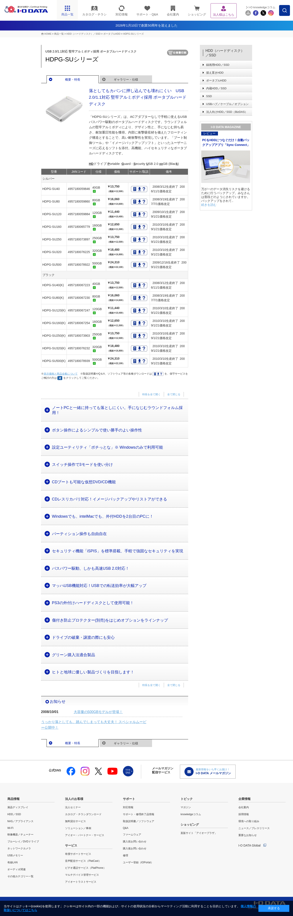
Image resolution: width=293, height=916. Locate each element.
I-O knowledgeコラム (262, 7)
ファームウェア (132, 834)
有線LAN (12, 862)
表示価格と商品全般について (61, 373)
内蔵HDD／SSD (216, 88)
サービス (71, 845)
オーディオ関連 (16, 869)
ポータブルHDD (112, 33)
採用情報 (243, 814)
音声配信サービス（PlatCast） (83, 860)
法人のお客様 (74, 799)
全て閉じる (173, 394)
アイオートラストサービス (80, 881)
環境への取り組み (248, 821)
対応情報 (128, 807)
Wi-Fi (10, 828)
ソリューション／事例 (78, 828)
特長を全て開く (151, 394)
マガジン (186, 807)
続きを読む (208, 204)
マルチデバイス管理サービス (82, 874)
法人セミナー (73, 807)
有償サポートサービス (78, 853)
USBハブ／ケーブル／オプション (227, 104)
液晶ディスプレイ (17, 807)
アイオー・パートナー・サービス (84, 835)
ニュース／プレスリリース (254, 828)
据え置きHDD (215, 72)
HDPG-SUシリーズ (133, 33)
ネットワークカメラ (19, 848)
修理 (125, 855)
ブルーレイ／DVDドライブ (23, 841)
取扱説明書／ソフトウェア (138, 821)
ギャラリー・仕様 (126, 79)
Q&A (125, 828)
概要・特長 (72, 79)
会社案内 (243, 807)
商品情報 (13, 799)
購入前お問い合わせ (134, 841)
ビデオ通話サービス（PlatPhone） (85, 867)
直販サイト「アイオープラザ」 (199, 833)
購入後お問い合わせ (134, 848)
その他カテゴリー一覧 (20, 876)
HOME (48, 33)
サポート (129, 799)
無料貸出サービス (75, 821)
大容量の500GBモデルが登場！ (98, 712)
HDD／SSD (14, 814)
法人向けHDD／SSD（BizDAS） (227, 111)
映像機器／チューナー (20, 834)
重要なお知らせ (247, 835)
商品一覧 (59, 33)
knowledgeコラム (191, 814)
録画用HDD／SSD (217, 64)
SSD (209, 96)
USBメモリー (15, 855)
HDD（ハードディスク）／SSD (83, 33)
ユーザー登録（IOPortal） (138, 862)
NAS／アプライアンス (20, 821)
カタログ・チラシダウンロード (83, 814)
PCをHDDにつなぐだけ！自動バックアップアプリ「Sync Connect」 (226, 142)
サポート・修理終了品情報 (138, 814)
